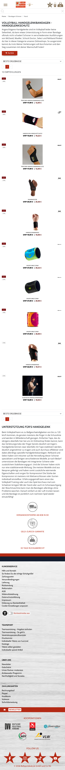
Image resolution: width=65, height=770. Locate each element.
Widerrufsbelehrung (10, 594)
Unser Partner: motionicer (12, 670)
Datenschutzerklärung (11, 597)
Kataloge (5, 644)
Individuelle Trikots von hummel (15, 641)
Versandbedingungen (10, 579)
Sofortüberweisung (9, 702)
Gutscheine (6, 667)
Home (4, 16)
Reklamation (7, 588)
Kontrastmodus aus (22, 613)
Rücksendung (7, 585)
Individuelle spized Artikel (12, 650)
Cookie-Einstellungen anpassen (15, 606)
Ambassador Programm (12, 673)
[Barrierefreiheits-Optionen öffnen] (5, 613)
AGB (4, 591)
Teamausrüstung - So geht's (13, 632)
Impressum (6, 600)
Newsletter (6, 664)
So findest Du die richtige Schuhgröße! (17, 573)
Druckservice (7, 638)
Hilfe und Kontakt (9, 571)
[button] (5, 4)
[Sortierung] (32, 61)
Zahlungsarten (8, 576)
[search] (32, 11)
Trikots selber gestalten (11, 647)
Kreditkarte (6, 696)
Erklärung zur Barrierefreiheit (13, 603)
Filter (10, 53)
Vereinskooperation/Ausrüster (14, 635)
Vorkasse (5, 699)
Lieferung (5, 582)
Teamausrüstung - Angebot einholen (17, 629)
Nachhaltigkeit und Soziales (13, 676)
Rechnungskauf (8, 690)
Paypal (4, 693)
